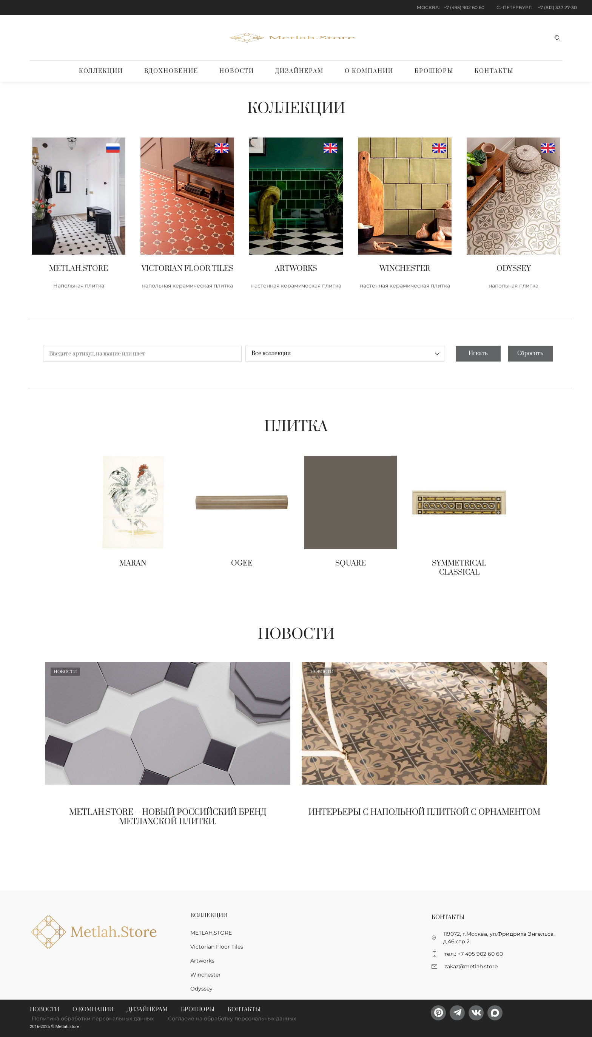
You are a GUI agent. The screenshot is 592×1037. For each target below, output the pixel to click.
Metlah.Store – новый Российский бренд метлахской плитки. (168, 817)
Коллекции (101, 71)
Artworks (202, 960)
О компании (369, 71)
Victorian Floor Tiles (216, 946)
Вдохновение (171, 71)
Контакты (494, 71)
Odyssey (201, 988)
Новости (236, 71)
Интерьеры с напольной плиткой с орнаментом (424, 812)
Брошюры (434, 71)
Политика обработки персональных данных (93, 1018)
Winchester (205, 974)
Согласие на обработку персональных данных (232, 1018)
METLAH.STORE (211, 932)
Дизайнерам (299, 71)
